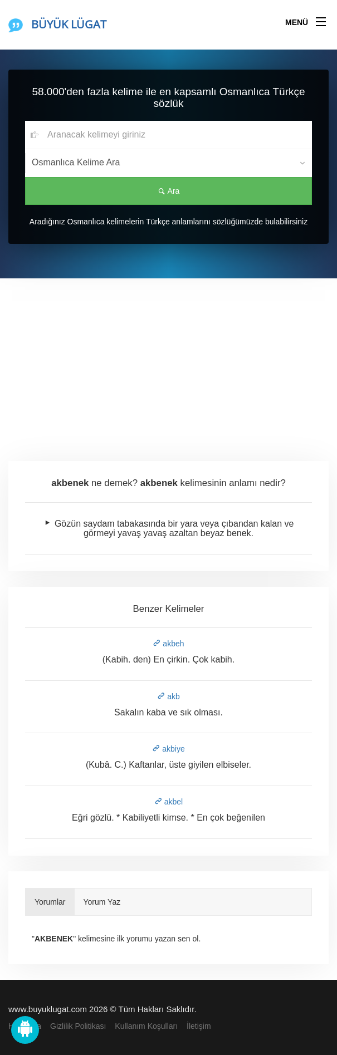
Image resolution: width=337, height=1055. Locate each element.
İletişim (199, 1026)
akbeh (168, 643)
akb (168, 696)
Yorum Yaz (102, 901)
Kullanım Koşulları (146, 1026)
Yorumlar (50, 901)
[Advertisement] (168, 362)
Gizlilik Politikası (78, 1026)
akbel (168, 801)
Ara (169, 191)
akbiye (168, 748)
